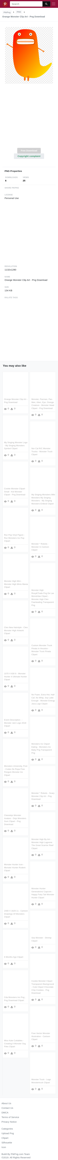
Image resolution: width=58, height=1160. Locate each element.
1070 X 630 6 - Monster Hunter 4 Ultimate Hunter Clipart (15, 676)
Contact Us (7, 1108)
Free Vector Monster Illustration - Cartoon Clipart (40, 1036)
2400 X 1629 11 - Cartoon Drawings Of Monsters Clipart (16, 913)
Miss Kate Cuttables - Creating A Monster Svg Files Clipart (15, 1042)
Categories (7, 1128)
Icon (4, 1147)
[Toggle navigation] (53, 4)
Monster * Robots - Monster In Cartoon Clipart (40, 547)
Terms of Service (10, 1117)
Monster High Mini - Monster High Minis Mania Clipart (16, 584)
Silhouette (7, 1142)
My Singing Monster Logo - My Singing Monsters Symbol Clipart (15, 445)
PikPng (7, 12)
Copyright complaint (29, 156)
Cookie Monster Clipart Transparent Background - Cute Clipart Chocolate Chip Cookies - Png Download (42, 987)
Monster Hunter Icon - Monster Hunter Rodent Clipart (14, 867)
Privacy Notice (9, 1121)
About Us (6, 1103)
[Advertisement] (28, 117)
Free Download (29, 150)
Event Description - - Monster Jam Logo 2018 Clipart (15, 722)
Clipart (5, 1138)
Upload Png (8, 1133)
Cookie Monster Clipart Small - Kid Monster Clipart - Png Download (14, 491)
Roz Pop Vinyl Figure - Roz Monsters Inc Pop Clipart (14, 537)
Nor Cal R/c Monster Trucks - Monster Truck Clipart (41, 451)
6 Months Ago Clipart (13, 956)
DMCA (5, 1112)
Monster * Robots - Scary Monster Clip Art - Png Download (42, 796)
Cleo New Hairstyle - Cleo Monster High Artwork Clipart (16, 630)
